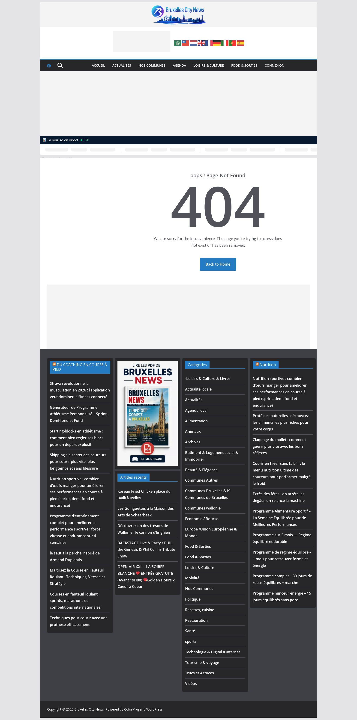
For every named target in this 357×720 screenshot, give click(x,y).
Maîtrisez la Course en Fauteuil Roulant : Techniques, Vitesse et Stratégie (77, 577)
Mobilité (192, 578)
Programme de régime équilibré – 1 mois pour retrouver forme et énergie (282, 559)
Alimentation (196, 421)
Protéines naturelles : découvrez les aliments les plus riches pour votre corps (281, 422)
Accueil (98, 65)
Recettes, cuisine (199, 609)
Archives (192, 441)
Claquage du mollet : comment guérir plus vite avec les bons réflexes (279, 446)
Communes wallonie (203, 508)
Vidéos (191, 683)
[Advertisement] (141, 41)
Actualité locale (198, 389)
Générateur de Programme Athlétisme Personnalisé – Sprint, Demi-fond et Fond (79, 414)
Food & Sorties (244, 65)
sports (190, 641)
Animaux (193, 431)
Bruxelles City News (89, 709)
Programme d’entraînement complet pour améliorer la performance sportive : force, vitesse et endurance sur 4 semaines (75, 529)
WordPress (154, 709)
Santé (190, 630)
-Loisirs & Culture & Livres (208, 378)
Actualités (121, 65)
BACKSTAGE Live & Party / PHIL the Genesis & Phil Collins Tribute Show (146, 549)
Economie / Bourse (201, 518)
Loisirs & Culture (208, 65)
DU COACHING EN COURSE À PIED (80, 367)
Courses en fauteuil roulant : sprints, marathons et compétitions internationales (75, 601)
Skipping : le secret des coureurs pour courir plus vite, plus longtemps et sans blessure (78, 461)
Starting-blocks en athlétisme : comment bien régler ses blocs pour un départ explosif (76, 438)
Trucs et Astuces (199, 673)
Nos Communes (151, 65)
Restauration (196, 620)
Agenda (179, 65)
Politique (193, 599)
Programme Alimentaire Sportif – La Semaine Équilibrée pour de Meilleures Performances (282, 518)
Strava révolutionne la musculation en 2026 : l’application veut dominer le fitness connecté (80, 390)
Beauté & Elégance (201, 469)
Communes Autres (201, 480)
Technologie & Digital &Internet (212, 652)
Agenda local (196, 410)
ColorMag (131, 709)
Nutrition (268, 364)
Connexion (274, 65)
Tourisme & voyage (202, 662)
